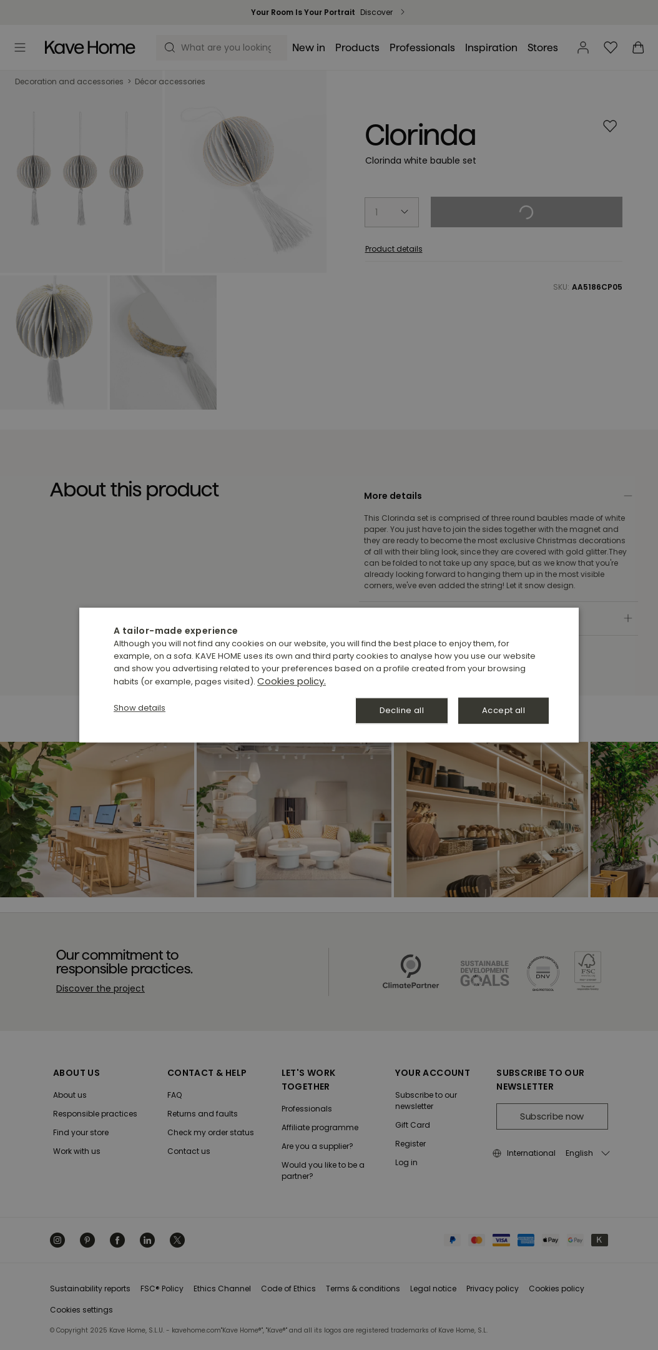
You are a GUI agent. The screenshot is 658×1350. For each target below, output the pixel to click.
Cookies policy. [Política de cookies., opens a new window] (291, 680)
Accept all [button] (503, 710)
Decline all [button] (402, 710)
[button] (139, 707)
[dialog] (329, 675)
